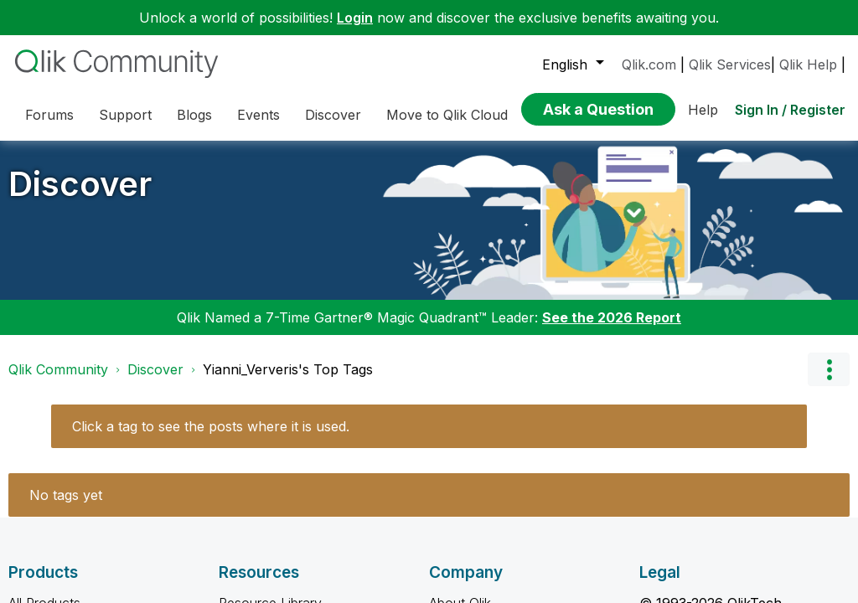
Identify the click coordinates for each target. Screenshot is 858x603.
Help (703, 109)
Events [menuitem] (258, 114)
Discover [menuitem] (333, 114)
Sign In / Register (790, 109)
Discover (80, 184)
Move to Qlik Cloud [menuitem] (447, 114)
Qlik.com (649, 64)
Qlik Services (730, 64)
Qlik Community (58, 369)
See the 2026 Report (611, 317)
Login (355, 17)
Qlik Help (808, 64)
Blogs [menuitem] (194, 114)
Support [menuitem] (125, 114)
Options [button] (829, 369)
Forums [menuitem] (49, 114)
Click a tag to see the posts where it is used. (210, 426)
